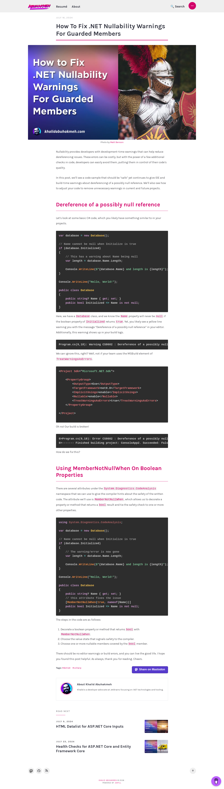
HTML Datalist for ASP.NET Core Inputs (90, 726)
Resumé (61, 6)
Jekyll (118, 783)
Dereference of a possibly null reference (108, 204)
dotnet (67, 668)
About (76, 6)
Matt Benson (117, 142)
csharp (77, 668)
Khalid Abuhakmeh (108, 780)
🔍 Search (177, 6)
